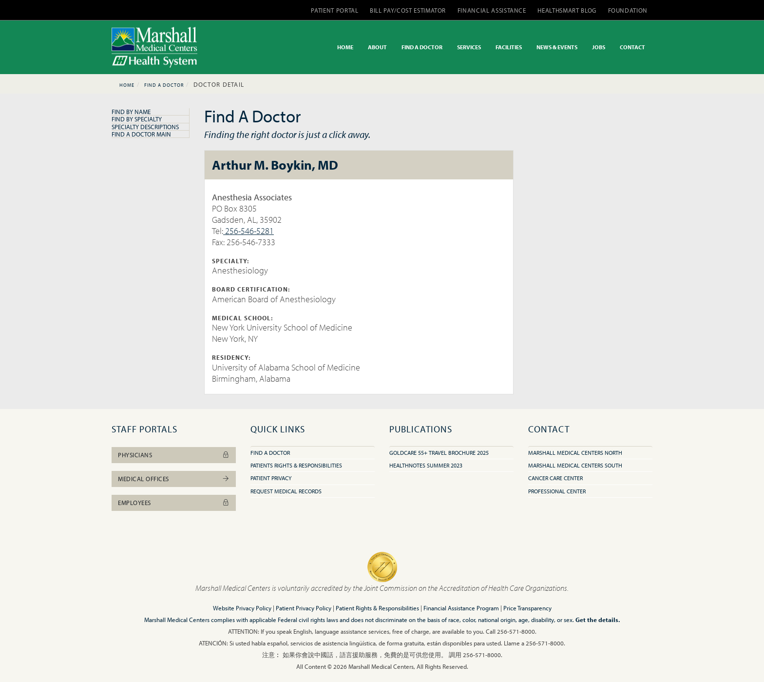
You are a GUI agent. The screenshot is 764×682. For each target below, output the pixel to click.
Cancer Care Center (555, 478)
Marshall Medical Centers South (575, 465)
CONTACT (632, 47)
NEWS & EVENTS (556, 47)
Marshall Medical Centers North (575, 452)
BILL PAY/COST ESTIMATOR (408, 10)
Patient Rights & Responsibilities (377, 608)
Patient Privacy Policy (303, 608)
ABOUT (377, 47)
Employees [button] (173, 503)
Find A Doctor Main (141, 134)
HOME (345, 47)
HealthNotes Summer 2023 (425, 465)
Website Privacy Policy (242, 608)
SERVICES (469, 47)
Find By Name (131, 112)
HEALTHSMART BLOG (566, 10)
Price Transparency (527, 608)
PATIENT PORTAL (334, 10)
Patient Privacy (270, 478)
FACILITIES (509, 47)
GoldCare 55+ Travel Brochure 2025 (439, 452)
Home (126, 85)
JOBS (598, 47)
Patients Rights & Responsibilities (296, 465)
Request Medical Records (286, 491)
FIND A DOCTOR (421, 47)
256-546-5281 (248, 230)
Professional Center (557, 491)
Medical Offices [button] (173, 479)
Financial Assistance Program (461, 608)
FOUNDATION (628, 10)
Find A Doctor (164, 85)
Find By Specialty (137, 119)
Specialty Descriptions (145, 127)
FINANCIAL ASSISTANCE (492, 10)
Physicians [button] (173, 455)
